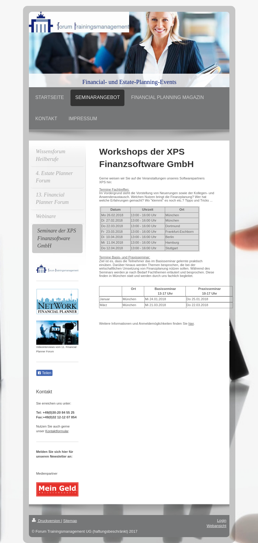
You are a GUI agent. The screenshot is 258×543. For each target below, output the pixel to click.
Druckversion (46, 521)
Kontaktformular (56, 431)
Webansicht (216, 526)
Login (221, 520)
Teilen (44, 373)
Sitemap (70, 521)
